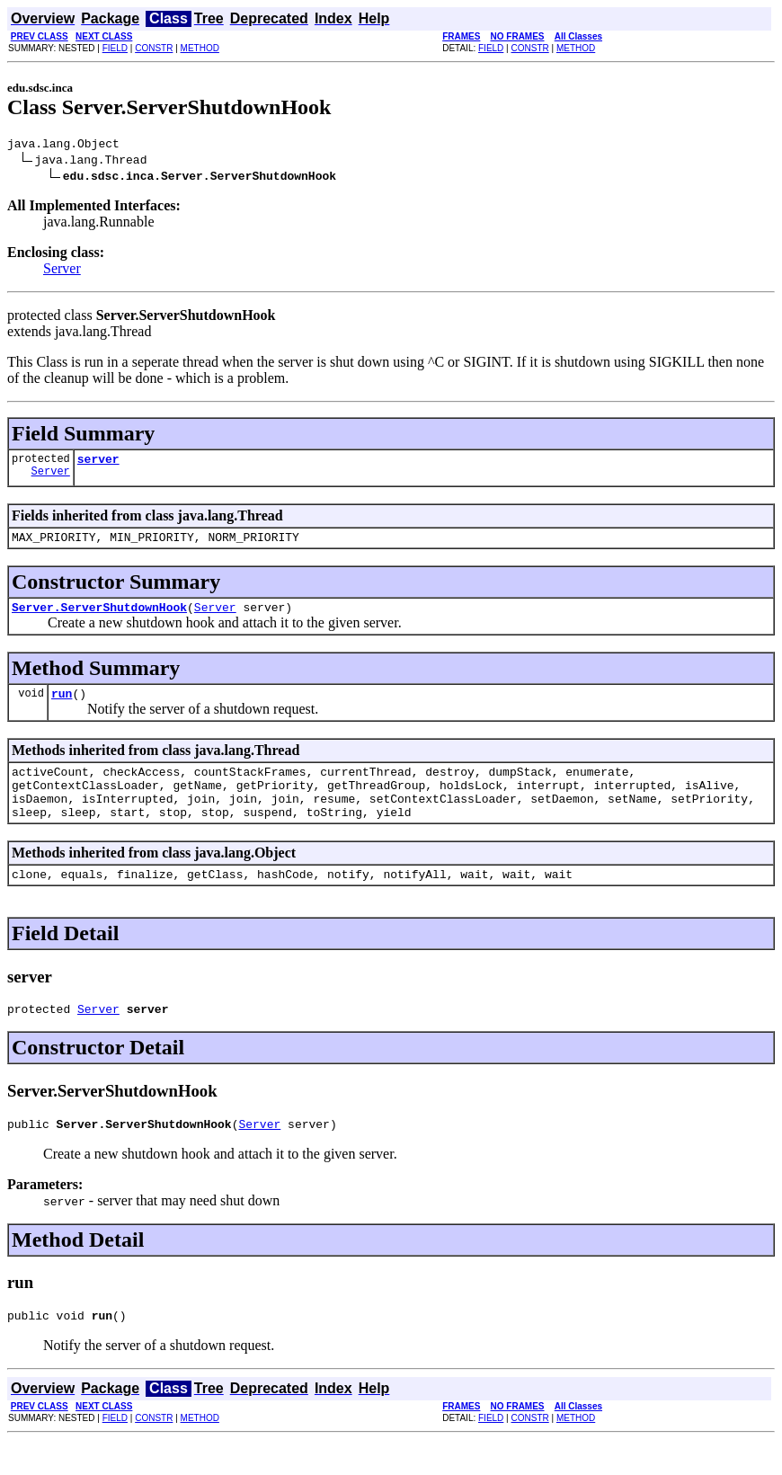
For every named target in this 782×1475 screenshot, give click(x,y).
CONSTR (154, 48)
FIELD (115, 48)
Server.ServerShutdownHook (99, 617)
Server (62, 271)
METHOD (200, 48)
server (98, 464)
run (61, 706)
